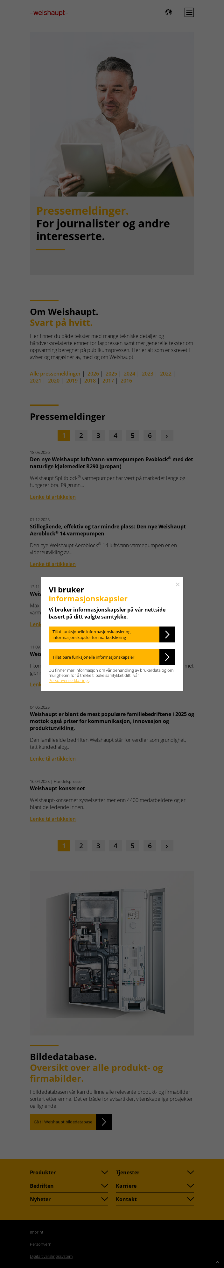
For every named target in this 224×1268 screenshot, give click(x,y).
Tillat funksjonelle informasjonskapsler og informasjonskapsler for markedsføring (91, 634)
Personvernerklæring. (69, 680)
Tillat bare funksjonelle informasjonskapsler (93, 657)
